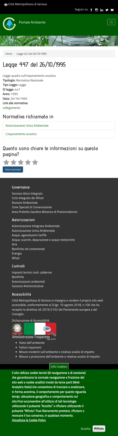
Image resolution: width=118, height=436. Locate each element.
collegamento (11, 108)
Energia (17, 253)
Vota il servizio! (13, 169)
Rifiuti (16, 258)
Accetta (85, 431)
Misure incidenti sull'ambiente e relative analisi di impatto (56, 352)
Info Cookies (59, 369)
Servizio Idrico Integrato (27, 193)
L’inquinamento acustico (21, 134)
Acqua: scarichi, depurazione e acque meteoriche (43, 240)
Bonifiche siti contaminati (28, 249)
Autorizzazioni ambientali (28, 281)
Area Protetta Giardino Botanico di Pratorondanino (44, 212)
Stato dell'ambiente (32, 343)
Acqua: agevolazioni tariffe (29, 235)
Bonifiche (18, 277)
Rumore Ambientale (25, 203)
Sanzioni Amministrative (28, 286)
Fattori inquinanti (30, 347)
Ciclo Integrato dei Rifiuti (28, 198)
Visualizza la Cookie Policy (29, 423)
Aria (14, 244)
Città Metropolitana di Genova (25, 4)
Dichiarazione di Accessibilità (30, 320)
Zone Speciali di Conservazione (32, 207)
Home (8, 54)
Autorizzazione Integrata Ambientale (36, 226)
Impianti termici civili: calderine (32, 272)
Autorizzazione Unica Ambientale (27, 125)
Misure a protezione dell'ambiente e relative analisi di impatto (59, 356)
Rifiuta (99, 431)
